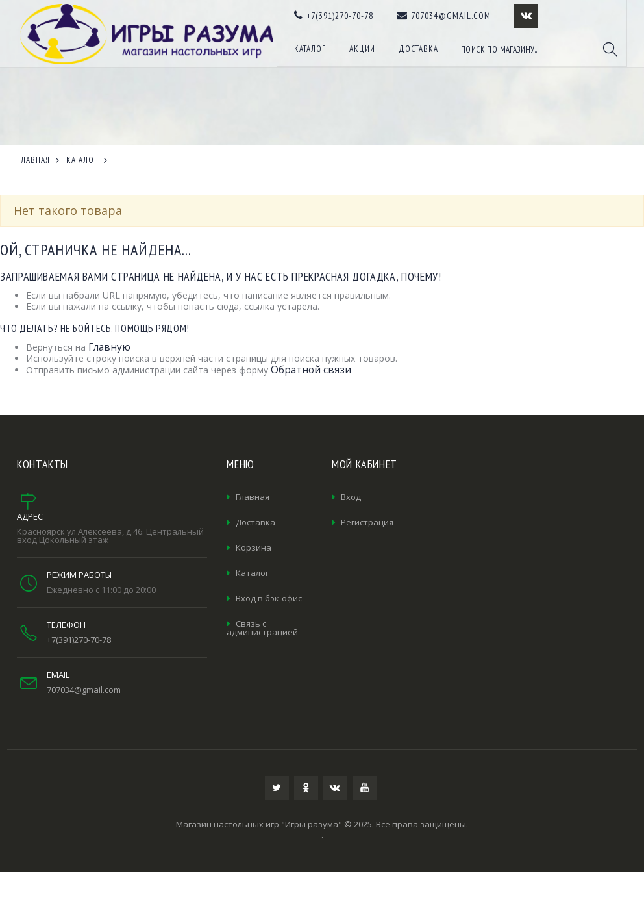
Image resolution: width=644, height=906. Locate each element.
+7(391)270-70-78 (79, 640)
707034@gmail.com (84, 690)
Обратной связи (311, 370)
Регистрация (367, 522)
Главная (252, 497)
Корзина (253, 547)
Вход (351, 497)
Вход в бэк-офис (269, 598)
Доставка (255, 522)
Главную (109, 347)
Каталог (252, 573)
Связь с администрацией (262, 628)
